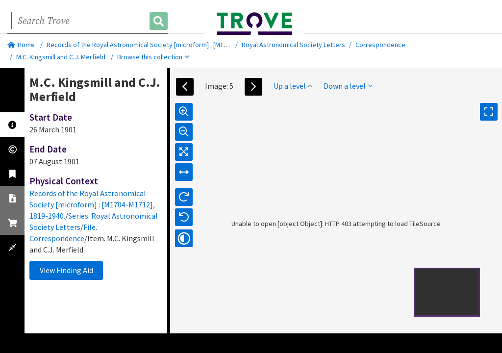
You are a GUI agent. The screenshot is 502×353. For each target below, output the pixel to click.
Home (21, 44)
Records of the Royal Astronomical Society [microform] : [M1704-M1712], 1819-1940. (169, 44)
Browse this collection (153, 56)
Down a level (348, 86)
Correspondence (380, 44)
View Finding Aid (66, 270)
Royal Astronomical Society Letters (293, 44)
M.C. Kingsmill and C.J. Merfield (60, 56)
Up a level (293, 86)
